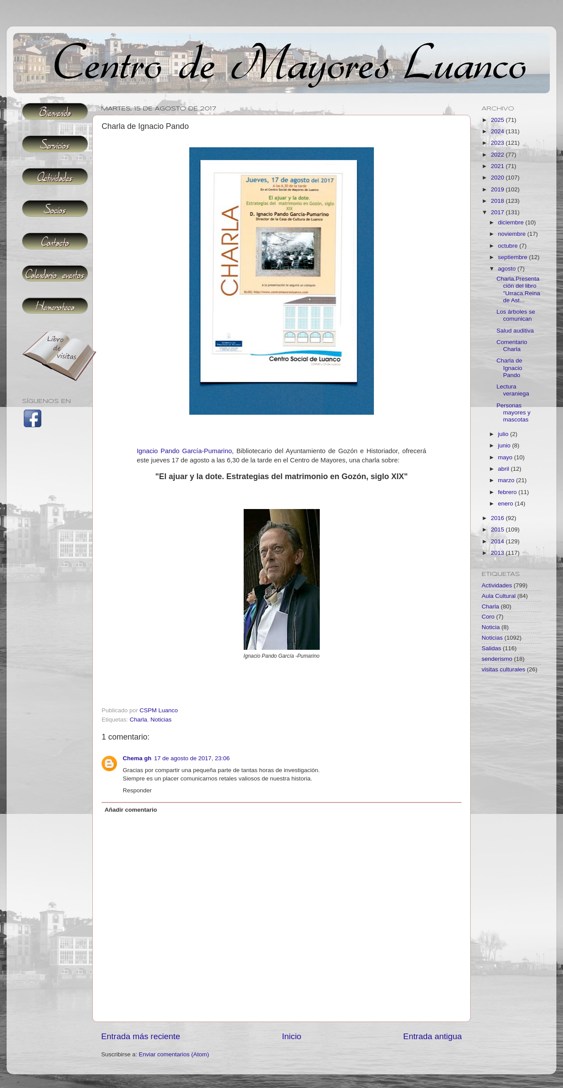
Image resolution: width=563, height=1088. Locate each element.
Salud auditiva (515, 330)
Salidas (491, 648)
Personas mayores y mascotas (513, 412)
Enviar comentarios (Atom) (174, 1054)
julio (504, 434)
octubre (508, 245)
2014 (498, 541)
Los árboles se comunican (516, 315)
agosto (507, 268)
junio (505, 445)
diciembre (511, 222)
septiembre (513, 257)
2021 (498, 166)
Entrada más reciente (140, 1036)
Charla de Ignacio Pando (510, 367)
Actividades (497, 585)
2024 (498, 131)
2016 (498, 518)
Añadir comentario (131, 809)
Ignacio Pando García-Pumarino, (185, 450)
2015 (498, 529)
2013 (498, 552)
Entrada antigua (432, 1036)
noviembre (512, 234)
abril (504, 468)
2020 (498, 177)
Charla (138, 719)
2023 (498, 142)
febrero (508, 492)
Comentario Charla (512, 345)
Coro (488, 616)
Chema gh (137, 758)
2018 (498, 201)
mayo (506, 457)
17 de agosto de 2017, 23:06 (192, 758)
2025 (498, 120)
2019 (498, 189)
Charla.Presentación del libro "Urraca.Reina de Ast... (518, 289)
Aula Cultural (498, 596)
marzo (507, 480)
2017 (498, 212)
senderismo (497, 659)
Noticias (161, 719)
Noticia (491, 627)
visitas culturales (503, 669)
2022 (498, 154)
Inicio (291, 1036)
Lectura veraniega (513, 390)
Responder (137, 790)
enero (506, 503)
